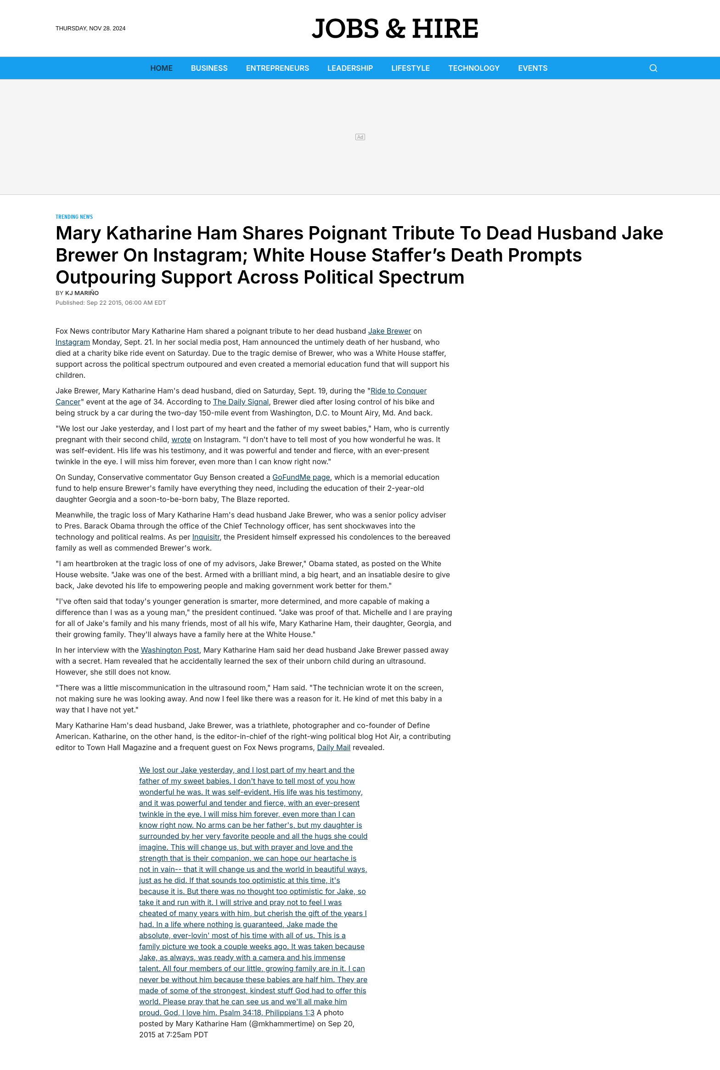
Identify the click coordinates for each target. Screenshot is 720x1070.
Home (161, 68)
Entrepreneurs (277, 68)
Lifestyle (410, 68)
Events (533, 68)
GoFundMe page (301, 477)
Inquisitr (205, 536)
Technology (474, 68)
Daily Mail (333, 747)
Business (209, 68)
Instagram (73, 342)
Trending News (74, 216)
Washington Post (170, 650)
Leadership (350, 68)
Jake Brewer (389, 331)
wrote (181, 439)
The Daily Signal (241, 401)
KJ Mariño (82, 292)
